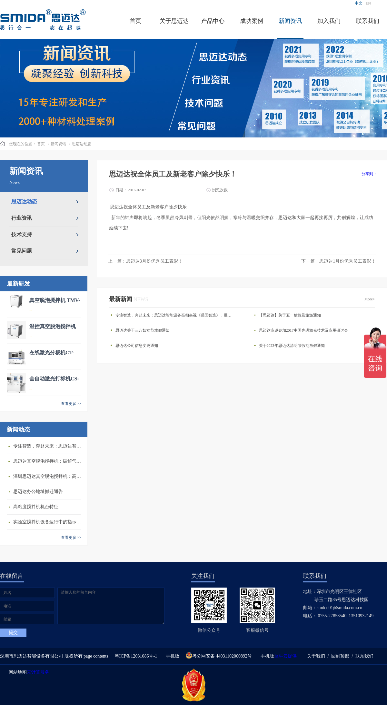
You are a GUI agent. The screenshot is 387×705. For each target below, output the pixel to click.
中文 (358, 3)
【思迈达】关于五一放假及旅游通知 (290, 315)
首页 (135, 21)
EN (368, 3)
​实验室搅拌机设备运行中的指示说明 (48, 521)
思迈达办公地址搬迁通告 (38, 491)
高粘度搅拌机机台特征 (35, 506)
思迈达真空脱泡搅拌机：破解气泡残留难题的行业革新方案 (48, 461)
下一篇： (338, 261)
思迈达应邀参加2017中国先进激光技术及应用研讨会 (303, 330)
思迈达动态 (81, 144)
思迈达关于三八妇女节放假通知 (142, 330)
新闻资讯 (58, 144)
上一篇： (145, 261)
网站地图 (16, 672)
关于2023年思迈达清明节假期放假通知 (292, 345)
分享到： (369, 174)
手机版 (171, 656)
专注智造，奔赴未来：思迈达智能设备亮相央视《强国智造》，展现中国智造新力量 (48, 446)
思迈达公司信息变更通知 (136, 345)
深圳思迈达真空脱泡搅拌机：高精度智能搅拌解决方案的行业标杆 (48, 476)
